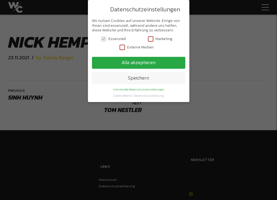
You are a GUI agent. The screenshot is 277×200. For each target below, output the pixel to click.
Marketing (160, 37)
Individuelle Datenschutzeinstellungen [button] (138, 88)
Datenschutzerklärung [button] (149, 94)
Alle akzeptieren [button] (138, 61)
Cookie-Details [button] (122, 94)
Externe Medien (137, 46)
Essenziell (113, 37)
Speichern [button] (138, 76)
